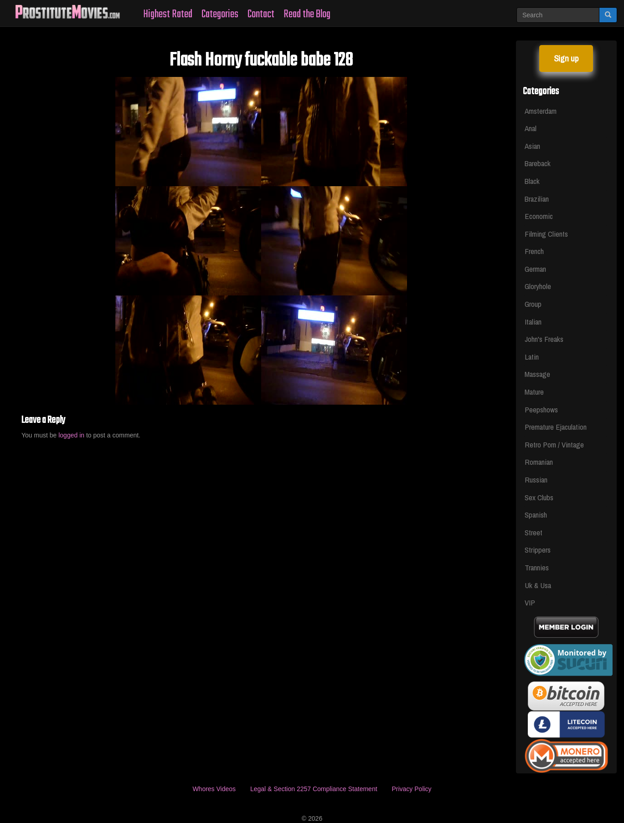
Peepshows (541, 409)
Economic (539, 216)
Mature (534, 391)
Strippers (538, 549)
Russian (536, 479)
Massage (537, 374)
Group (533, 304)
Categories (219, 14)
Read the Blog (307, 14)
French (534, 251)
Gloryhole (538, 286)
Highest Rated (167, 14)
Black (532, 181)
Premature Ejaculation (556, 427)
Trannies (537, 567)
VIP (530, 602)
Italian (533, 321)
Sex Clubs (539, 497)
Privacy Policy (411, 789)
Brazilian (537, 198)
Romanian (539, 462)
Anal (530, 128)
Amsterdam (541, 111)
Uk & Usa (538, 585)
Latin (532, 356)
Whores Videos (214, 789)
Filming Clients (546, 234)
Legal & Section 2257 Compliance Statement (313, 789)
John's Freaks (544, 339)
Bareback (538, 163)
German (535, 269)
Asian (532, 146)
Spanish (536, 514)
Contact (261, 14)
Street (533, 532)
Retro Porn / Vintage (554, 444)
